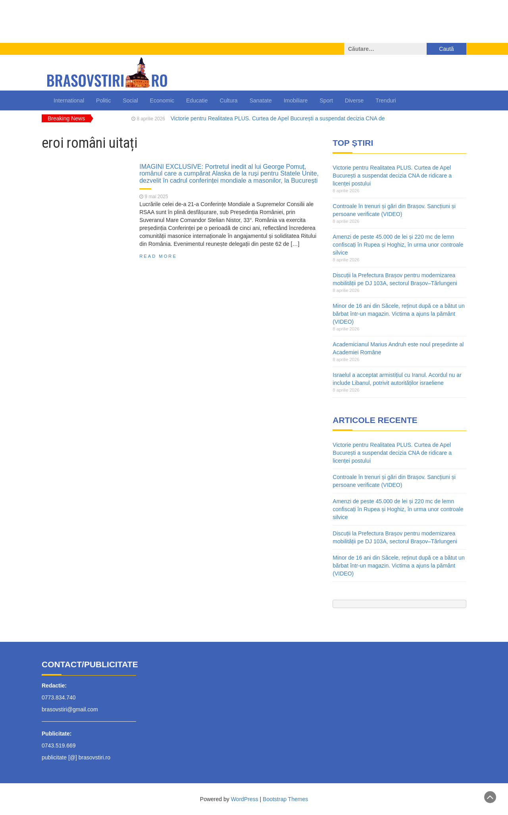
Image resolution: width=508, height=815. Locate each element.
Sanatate (261, 100)
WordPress (244, 799)
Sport (326, 100)
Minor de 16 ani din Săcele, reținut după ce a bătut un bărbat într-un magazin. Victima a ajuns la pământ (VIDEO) (398, 314)
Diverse (354, 100)
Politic (103, 100)
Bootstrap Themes (285, 799)
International (69, 100)
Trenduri (385, 100)
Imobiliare (296, 100)
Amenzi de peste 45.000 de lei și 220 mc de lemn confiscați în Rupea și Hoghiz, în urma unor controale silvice (398, 245)
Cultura (229, 100)
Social (130, 100)
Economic (162, 100)
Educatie (197, 100)
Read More (158, 256)
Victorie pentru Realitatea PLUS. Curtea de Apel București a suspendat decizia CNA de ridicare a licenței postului (392, 175)
